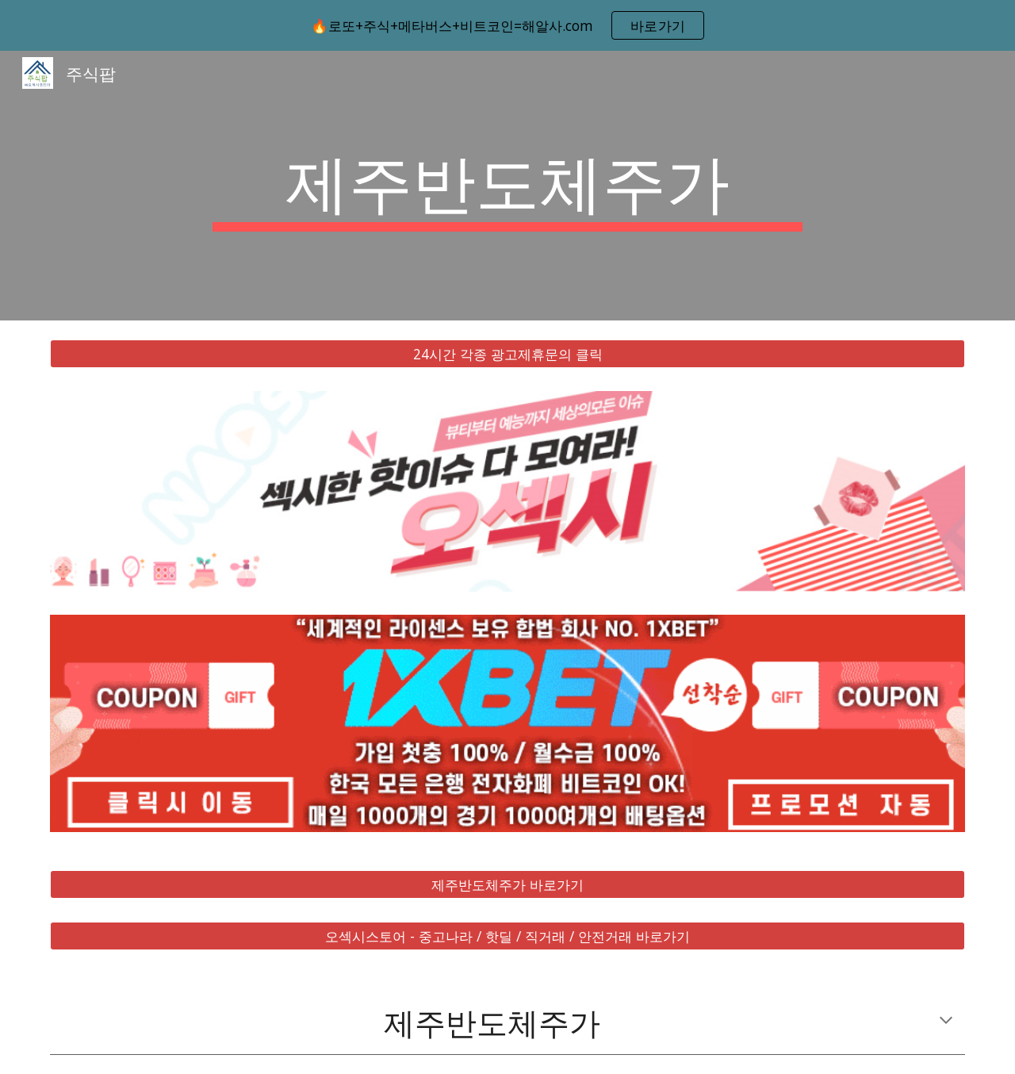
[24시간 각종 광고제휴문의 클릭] (507, 354)
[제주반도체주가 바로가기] (507, 884)
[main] (507, 185)
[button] (946, 1022)
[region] (507, 25)
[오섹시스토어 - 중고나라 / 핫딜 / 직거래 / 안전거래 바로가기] (507, 936)
